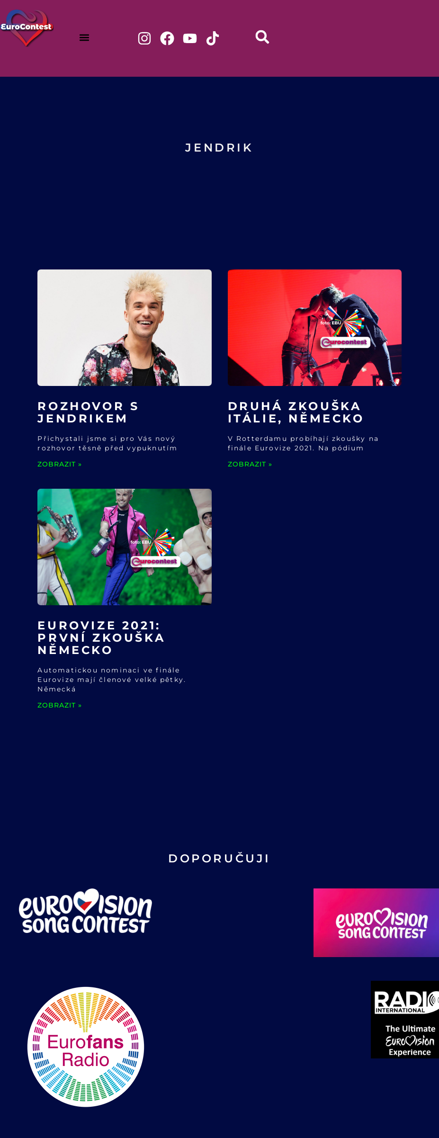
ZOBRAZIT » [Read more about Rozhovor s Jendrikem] (59, 464)
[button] (84, 37)
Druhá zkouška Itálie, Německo (296, 412)
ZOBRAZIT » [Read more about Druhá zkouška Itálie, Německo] (250, 464)
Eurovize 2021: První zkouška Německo (101, 637)
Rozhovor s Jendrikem (88, 412)
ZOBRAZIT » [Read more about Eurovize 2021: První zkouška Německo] (59, 705)
